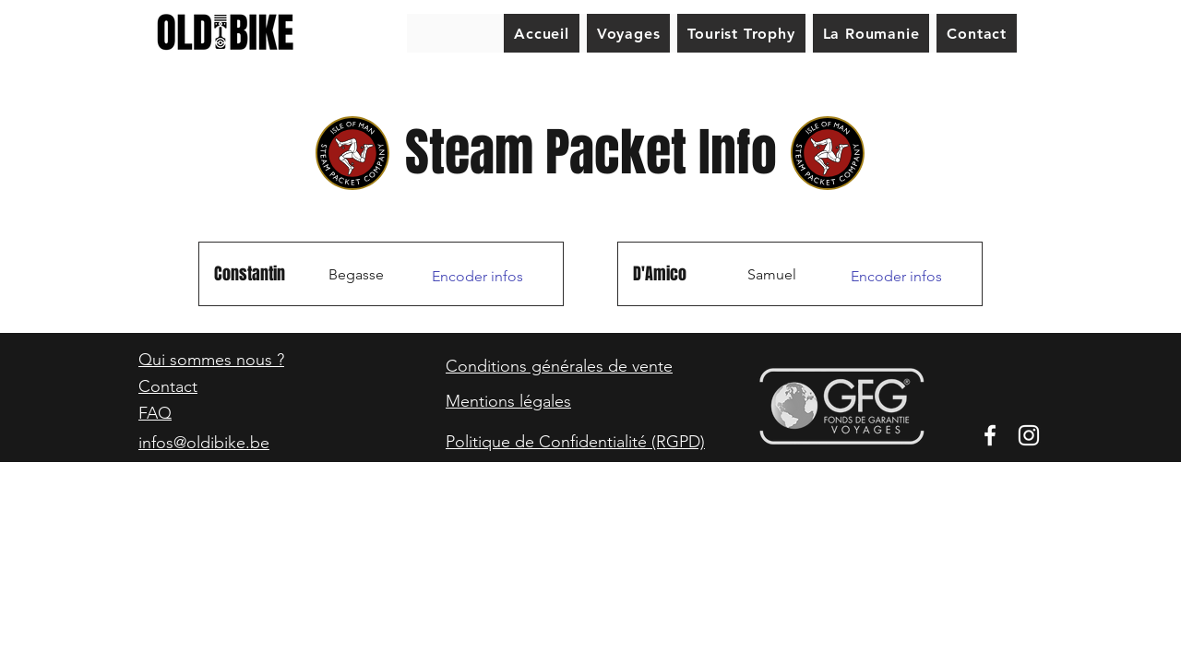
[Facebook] (990, 435)
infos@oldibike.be (203, 443)
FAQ (155, 413)
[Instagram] (1029, 435)
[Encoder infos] (482, 276)
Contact (167, 386)
